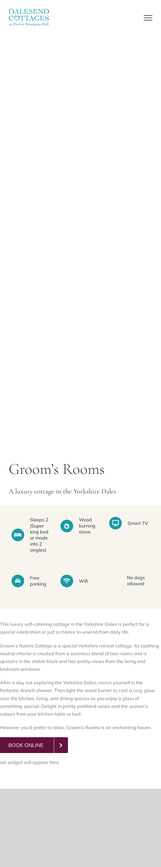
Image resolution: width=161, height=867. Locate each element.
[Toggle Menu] (148, 17)
